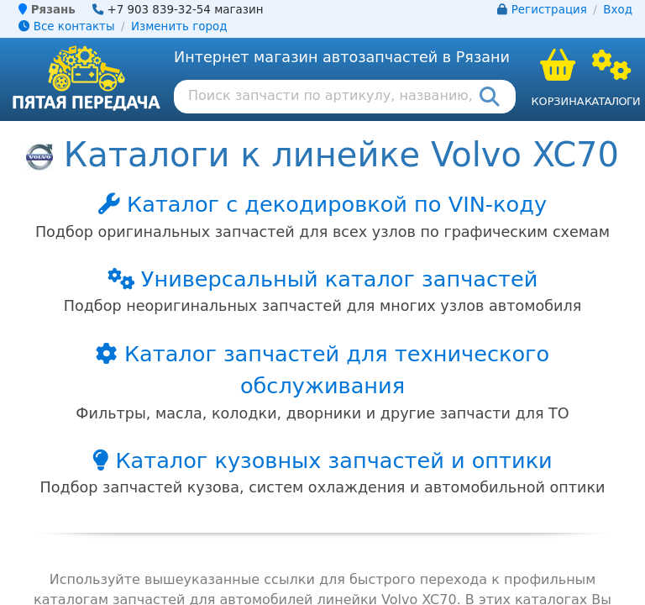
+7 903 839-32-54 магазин (185, 9)
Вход (617, 9)
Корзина (557, 101)
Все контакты (66, 26)
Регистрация (549, 9)
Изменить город (179, 26)
